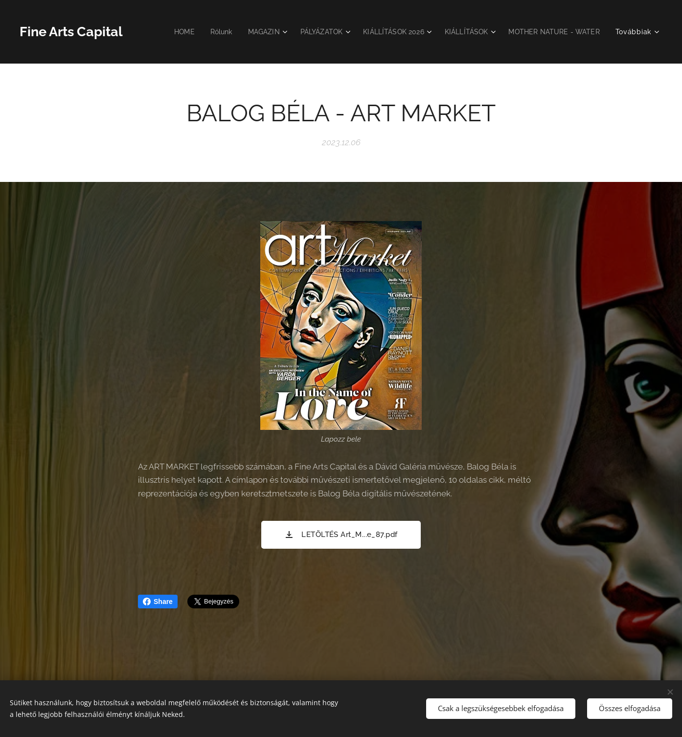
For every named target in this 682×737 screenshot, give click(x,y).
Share (158, 601)
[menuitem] (167, 32)
